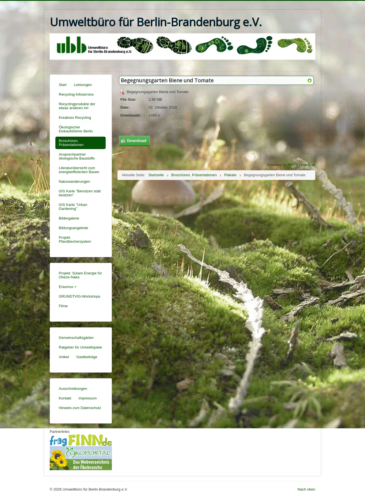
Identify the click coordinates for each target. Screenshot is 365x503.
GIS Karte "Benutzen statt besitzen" (80, 193)
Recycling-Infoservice (76, 94)
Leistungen (83, 85)
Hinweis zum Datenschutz (80, 408)
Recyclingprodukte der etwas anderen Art (77, 106)
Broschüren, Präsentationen (71, 143)
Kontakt (65, 398)
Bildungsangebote (73, 228)
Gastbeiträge (86, 357)
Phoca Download (301, 165)
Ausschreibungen (73, 388)
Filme (63, 306)
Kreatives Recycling (75, 117)
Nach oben (306, 489)
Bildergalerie (69, 218)
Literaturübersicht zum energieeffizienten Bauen (79, 170)
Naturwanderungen (74, 181)
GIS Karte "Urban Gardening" (73, 207)
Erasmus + (68, 287)
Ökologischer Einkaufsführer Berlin (76, 129)
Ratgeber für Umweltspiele (80, 347)
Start (62, 85)
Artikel (64, 357)
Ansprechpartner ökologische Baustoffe (77, 156)
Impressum (88, 398)
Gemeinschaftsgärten (76, 338)
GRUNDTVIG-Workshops (79, 296)
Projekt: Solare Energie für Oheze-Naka (80, 275)
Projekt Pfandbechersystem (75, 239)
